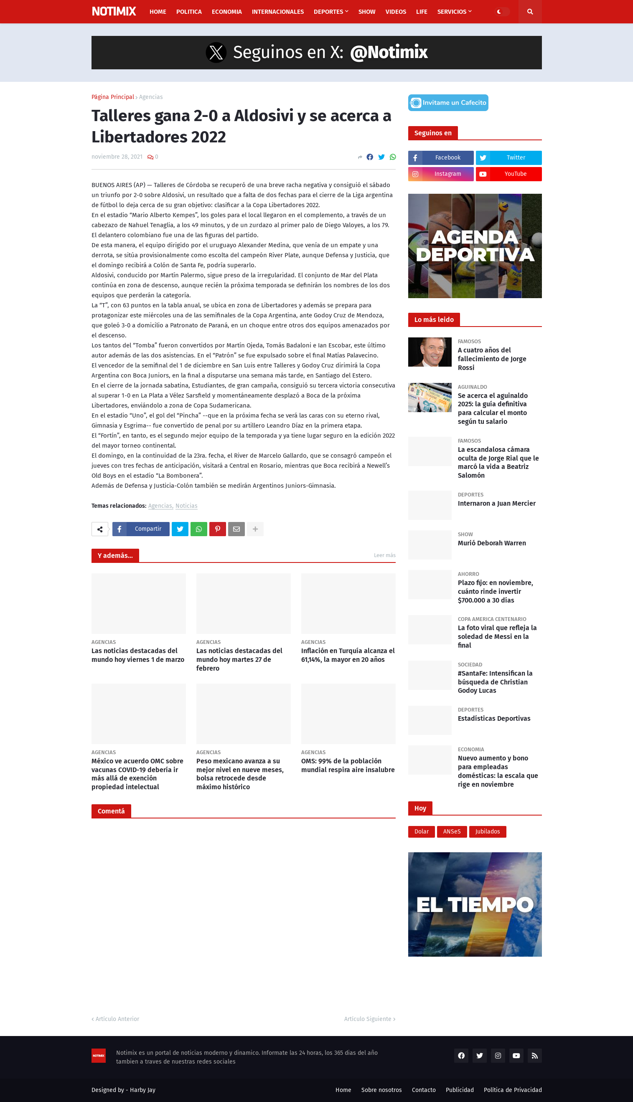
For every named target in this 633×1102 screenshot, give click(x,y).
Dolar (421, 831)
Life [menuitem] (421, 11)
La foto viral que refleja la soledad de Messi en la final (497, 636)
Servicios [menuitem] (451, 11)
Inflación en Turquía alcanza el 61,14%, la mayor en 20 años (348, 655)
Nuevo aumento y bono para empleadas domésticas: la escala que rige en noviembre (498, 771)
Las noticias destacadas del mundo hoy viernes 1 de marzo (138, 655)
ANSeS (452, 831)
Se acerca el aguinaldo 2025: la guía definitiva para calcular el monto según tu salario (493, 409)
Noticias (186, 506)
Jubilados (487, 831)
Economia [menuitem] (227, 11)
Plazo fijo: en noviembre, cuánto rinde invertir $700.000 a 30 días (495, 591)
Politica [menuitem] (189, 11)
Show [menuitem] (367, 11)
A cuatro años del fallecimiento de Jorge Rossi (492, 359)
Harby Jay (142, 1090)
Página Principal (113, 97)
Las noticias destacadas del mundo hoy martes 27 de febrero (239, 659)
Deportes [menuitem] (328, 11)
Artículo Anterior (117, 1019)
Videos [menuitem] (396, 11)
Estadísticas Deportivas (494, 718)
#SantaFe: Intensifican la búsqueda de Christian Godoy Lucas (495, 682)
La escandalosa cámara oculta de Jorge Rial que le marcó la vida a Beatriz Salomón (498, 462)
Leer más (385, 555)
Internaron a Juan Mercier (497, 503)
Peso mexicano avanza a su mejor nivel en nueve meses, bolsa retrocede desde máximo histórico (240, 774)
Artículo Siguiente (367, 1019)
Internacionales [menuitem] (278, 11)
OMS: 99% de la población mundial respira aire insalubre (348, 765)
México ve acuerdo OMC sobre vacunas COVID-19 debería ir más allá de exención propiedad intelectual (137, 774)
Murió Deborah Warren (492, 543)
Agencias (151, 97)
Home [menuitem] (158, 11)
